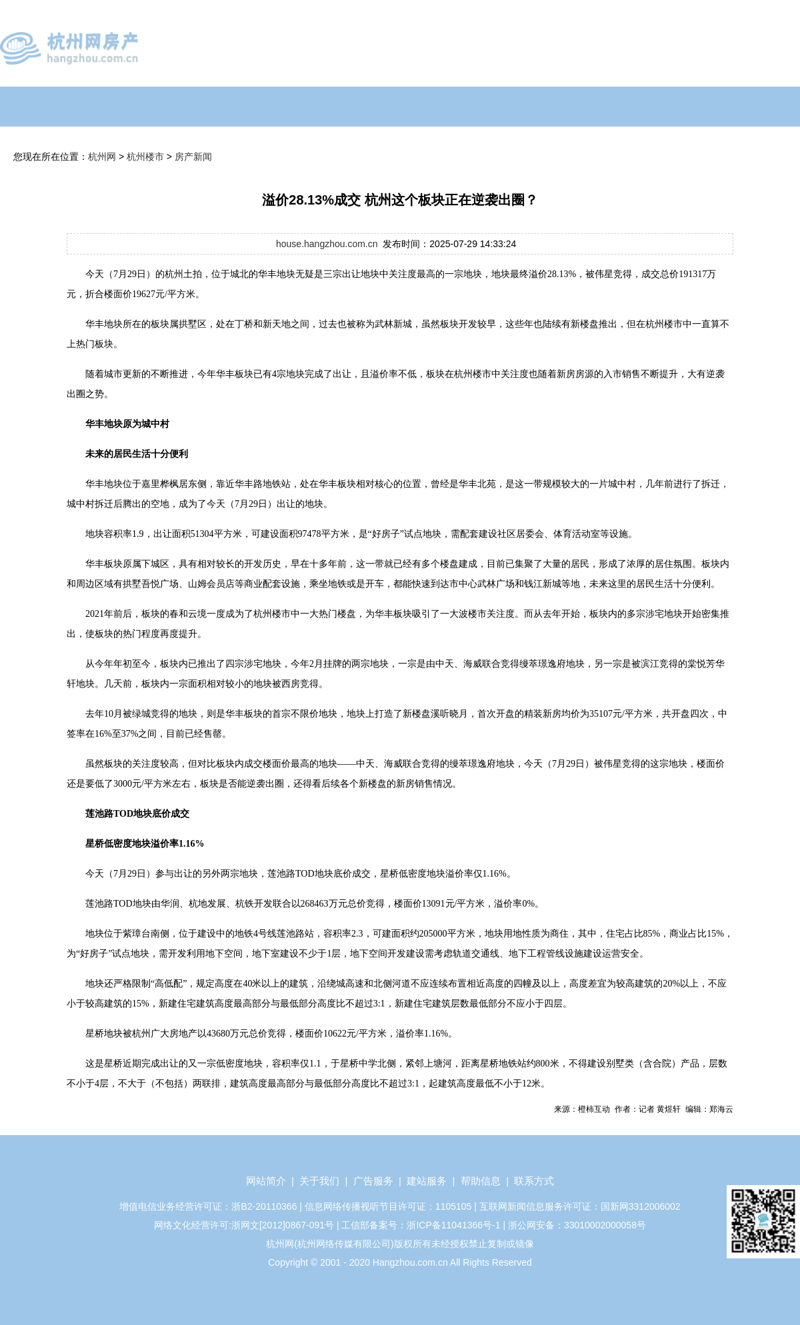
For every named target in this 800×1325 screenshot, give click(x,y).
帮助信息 (481, 1180)
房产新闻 (193, 156)
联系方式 (534, 1180)
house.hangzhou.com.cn (327, 243)
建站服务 (427, 1180)
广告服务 (373, 1180)
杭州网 (102, 156)
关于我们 (319, 1180)
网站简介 (266, 1180)
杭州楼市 (145, 156)
